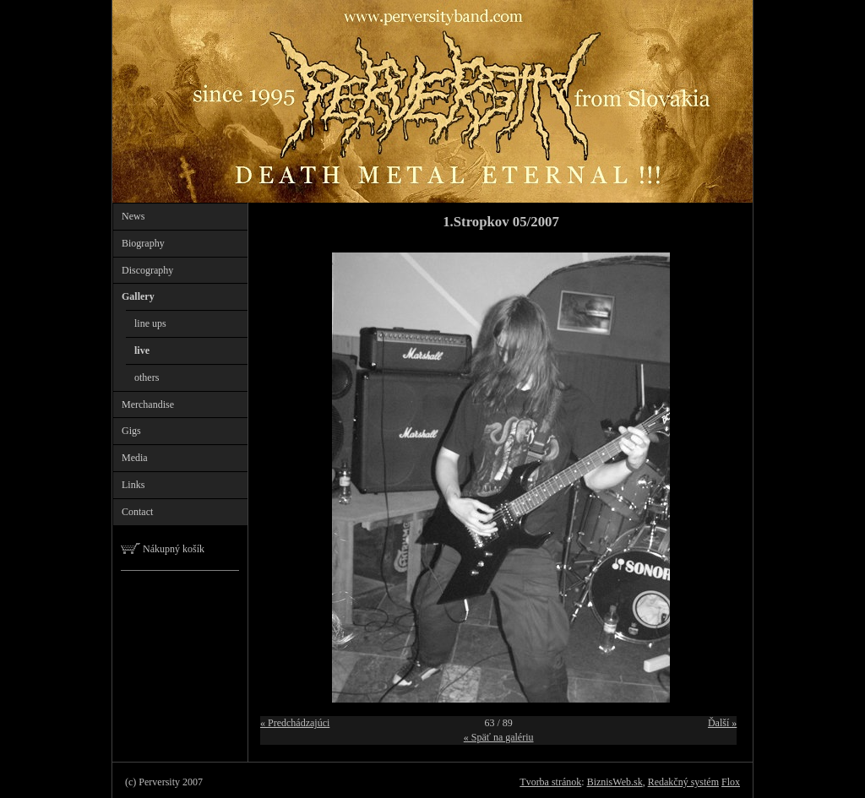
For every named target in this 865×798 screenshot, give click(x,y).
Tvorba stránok (550, 782)
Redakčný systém (683, 782)
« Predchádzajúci (294, 723)
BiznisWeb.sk (615, 782)
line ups (150, 323)
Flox (730, 782)
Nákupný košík (162, 549)
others (146, 377)
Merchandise (148, 404)
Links (133, 485)
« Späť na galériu (499, 737)
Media (135, 458)
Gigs (131, 431)
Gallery (138, 296)
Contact (137, 512)
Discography (147, 270)
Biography (143, 243)
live (142, 350)
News (133, 216)
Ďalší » (722, 723)
